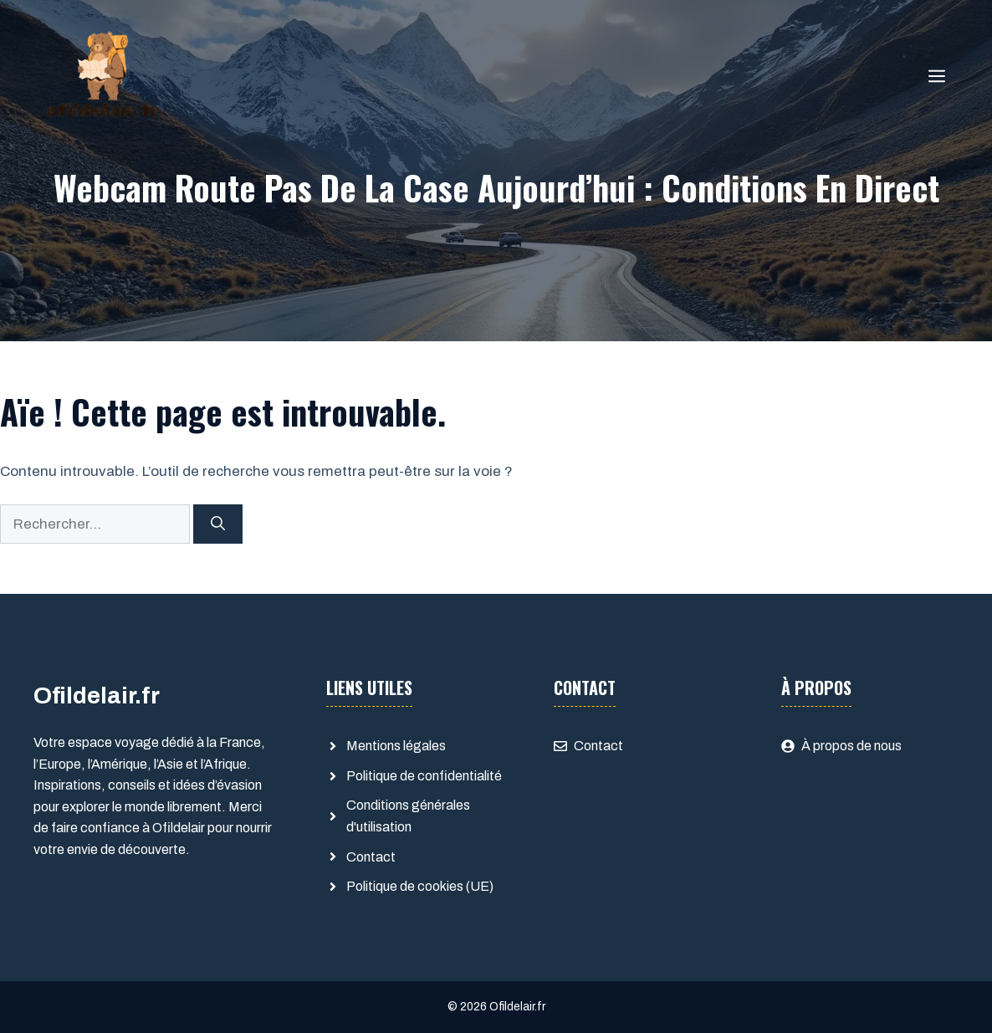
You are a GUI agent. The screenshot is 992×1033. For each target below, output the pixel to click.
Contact (371, 857)
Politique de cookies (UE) (419, 886)
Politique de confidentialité (424, 776)
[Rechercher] (218, 524)
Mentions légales (396, 746)
